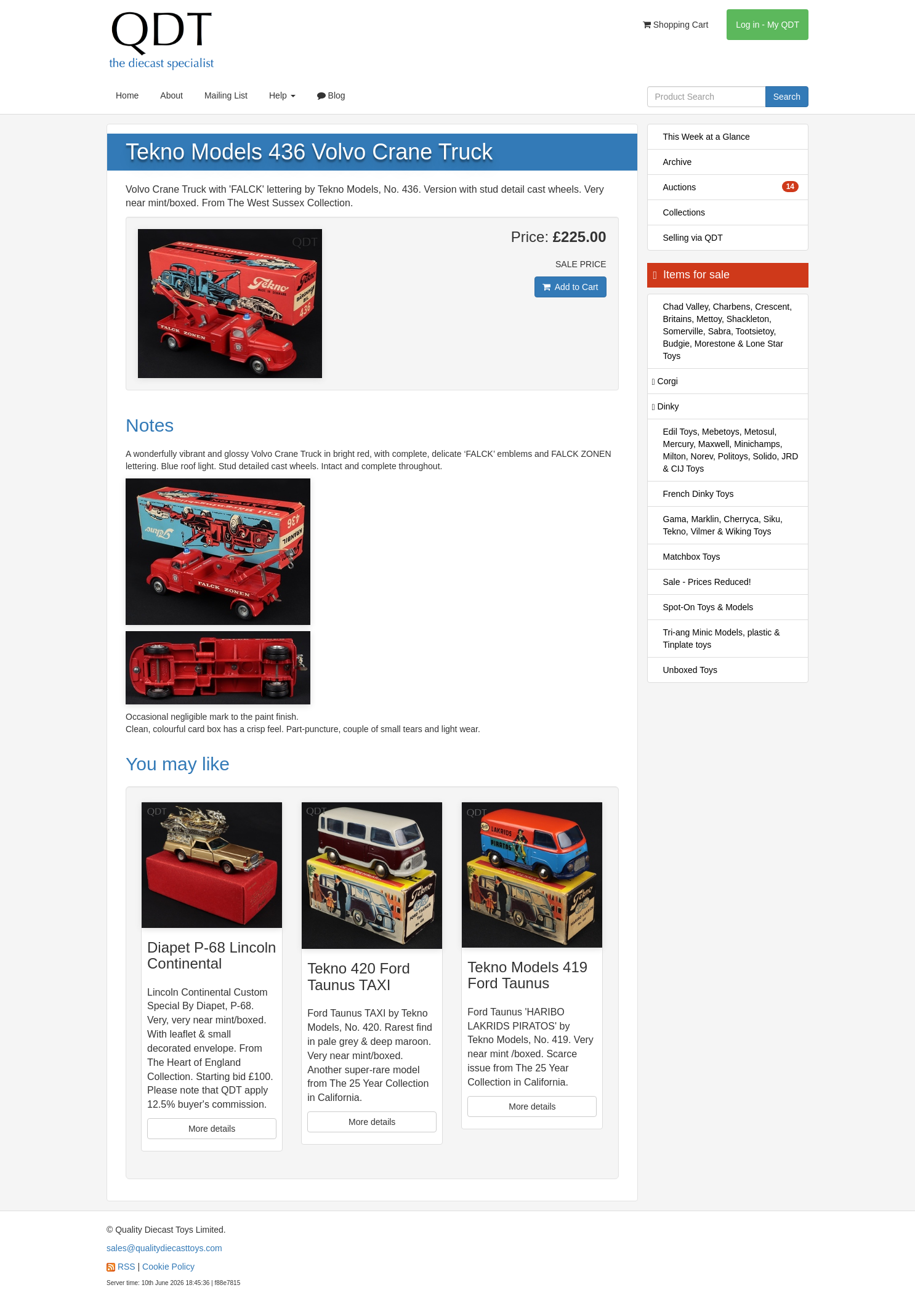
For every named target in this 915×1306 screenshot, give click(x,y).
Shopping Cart (675, 25)
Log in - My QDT (767, 25)
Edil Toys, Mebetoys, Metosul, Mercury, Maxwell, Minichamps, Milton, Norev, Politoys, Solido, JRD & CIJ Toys (731, 450)
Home (127, 95)
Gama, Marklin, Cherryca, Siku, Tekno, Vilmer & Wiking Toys (723, 525)
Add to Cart (570, 287)
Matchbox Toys (691, 557)
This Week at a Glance (706, 137)
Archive (677, 162)
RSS (126, 1267)
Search (786, 97)
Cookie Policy (168, 1267)
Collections (684, 212)
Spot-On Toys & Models (708, 607)
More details (211, 1129)
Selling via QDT (693, 238)
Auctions (731, 186)
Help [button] (282, 95)
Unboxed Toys (690, 670)
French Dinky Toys (698, 494)
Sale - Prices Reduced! (707, 582)
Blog (331, 95)
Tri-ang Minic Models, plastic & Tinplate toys (721, 638)
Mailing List (226, 95)
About (171, 95)
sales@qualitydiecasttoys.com (164, 1248)
